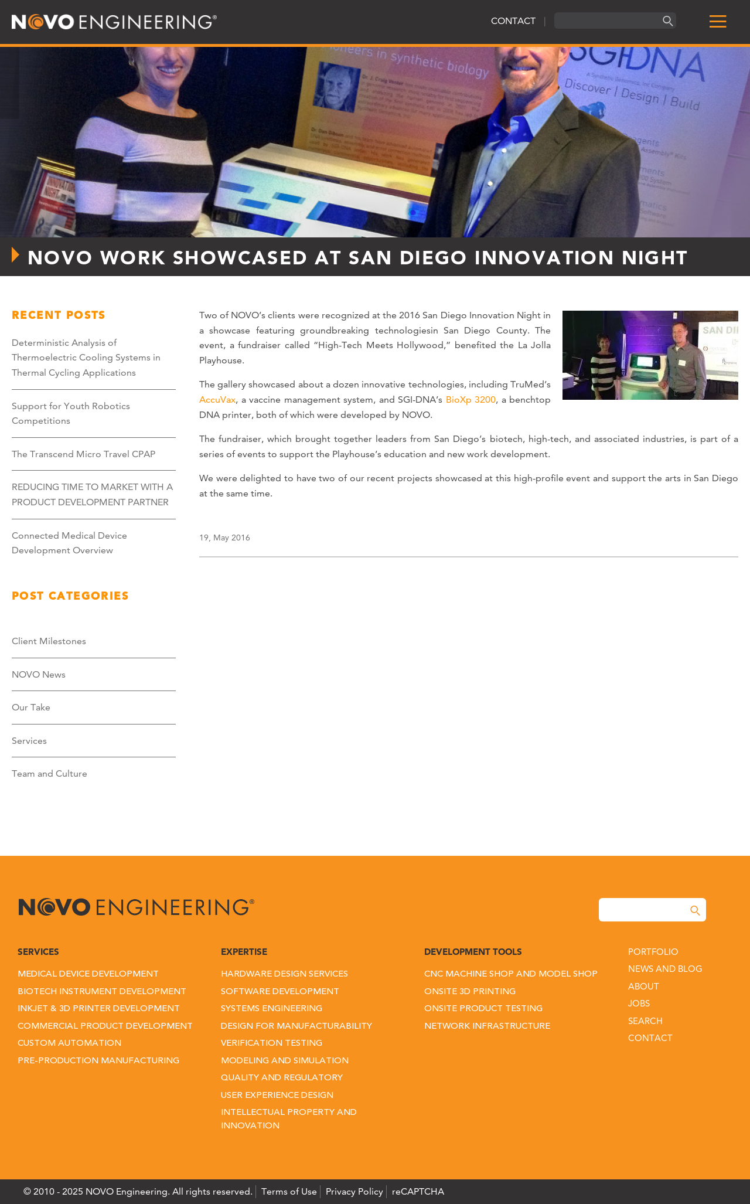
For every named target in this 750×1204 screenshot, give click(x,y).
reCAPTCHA (418, 1191)
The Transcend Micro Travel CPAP (83, 454)
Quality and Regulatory (282, 1078)
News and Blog (665, 968)
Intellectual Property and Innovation (289, 1119)
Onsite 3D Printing (470, 992)
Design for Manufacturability (296, 1026)
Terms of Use (289, 1191)
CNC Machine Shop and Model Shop (511, 974)
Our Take (31, 707)
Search (645, 1020)
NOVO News (39, 674)
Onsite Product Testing (483, 1009)
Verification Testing (271, 1043)
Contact (650, 1037)
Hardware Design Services (284, 974)
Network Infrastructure (487, 1026)
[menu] (717, 22)
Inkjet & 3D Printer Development (99, 1009)
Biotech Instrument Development (102, 992)
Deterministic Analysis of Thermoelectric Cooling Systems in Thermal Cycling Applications (86, 357)
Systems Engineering (271, 1009)
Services (29, 740)
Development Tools (473, 951)
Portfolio (653, 951)
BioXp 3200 (471, 399)
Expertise (244, 951)
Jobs (639, 1003)
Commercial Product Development (105, 1026)
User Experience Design (277, 1095)
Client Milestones (49, 641)
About (643, 986)
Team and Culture (49, 773)
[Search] (666, 21)
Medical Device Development (88, 974)
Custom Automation (69, 1043)
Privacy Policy (354, 1191)
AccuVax (217, 399)
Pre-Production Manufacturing (98, 1061)
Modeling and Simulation (285, 1061)
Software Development (280, 992)
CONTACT (513, 20)
